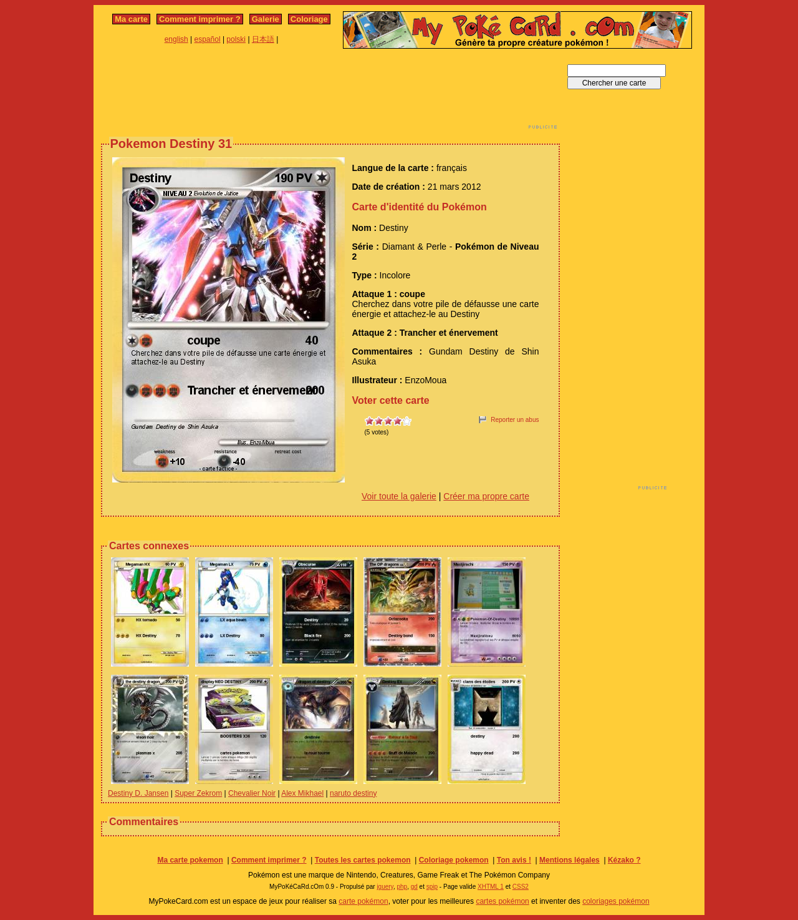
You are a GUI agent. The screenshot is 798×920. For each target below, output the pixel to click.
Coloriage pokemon (454, 860)
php (402, 886)
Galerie (265, 19)
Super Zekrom (198, 793)
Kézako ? (624, 860)
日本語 (263, 39)
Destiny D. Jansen (138, 793)
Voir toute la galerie (399, 496)
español (208, 39)
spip (432, 886)
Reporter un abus (515, 419)
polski (236, 39)
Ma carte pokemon (190, 860)
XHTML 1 (491, 886)
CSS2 (520, 886)
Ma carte (131, 19)
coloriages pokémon (615, 901)
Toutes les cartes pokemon (363, 860)
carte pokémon (363, 901)
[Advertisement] (330, 92)
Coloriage (309, 19)
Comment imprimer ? (200, 19)
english (176, 39)
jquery (385, 886)
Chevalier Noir (252, 793)
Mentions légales (569, 860)
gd (414, 886)
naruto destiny (353, 793)
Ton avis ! (514, 860)
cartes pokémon (502, 901)
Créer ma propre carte (486, 496)
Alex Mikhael (302, 793)
